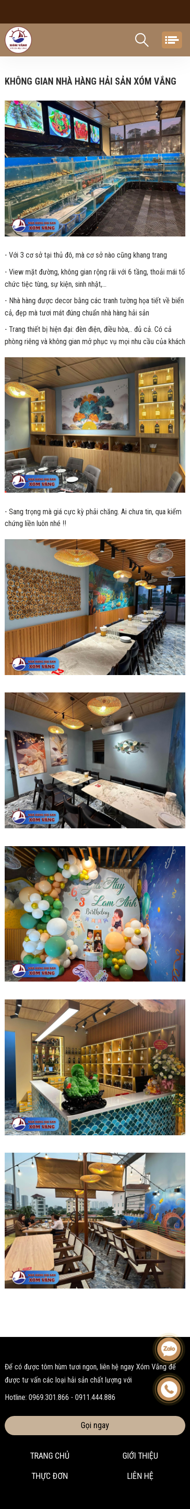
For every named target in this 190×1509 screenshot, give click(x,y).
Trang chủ (49, 1456)
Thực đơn (49, 1476)
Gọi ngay (95, 1425)
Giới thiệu (140, 1456)
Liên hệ (140, 1476)
